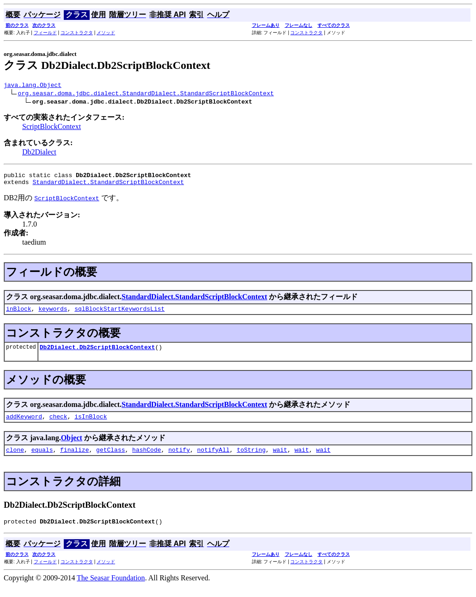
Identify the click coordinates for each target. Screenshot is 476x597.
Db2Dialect (39, 153)
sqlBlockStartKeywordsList (119, 314)
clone (15, 459)
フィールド (45, 32)
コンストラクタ (77, 32)
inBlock (18, 314)
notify (179, 459)
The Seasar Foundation (111, 589)
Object (71, 446)
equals (42, 459)
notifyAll (213, 459)
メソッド (106, 32)
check (58, 424)
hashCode (146, 459)
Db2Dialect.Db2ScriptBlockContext (97, 354)
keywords (52, 314)
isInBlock (90, 424)
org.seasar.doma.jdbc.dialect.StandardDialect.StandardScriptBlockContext (146, 94)
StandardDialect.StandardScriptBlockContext (108, 186)
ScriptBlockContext (51, 128)
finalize (74, 459)
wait (280, 459)
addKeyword (24, 424)
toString (251, 459)
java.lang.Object (32, 86)
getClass (110, 459)
